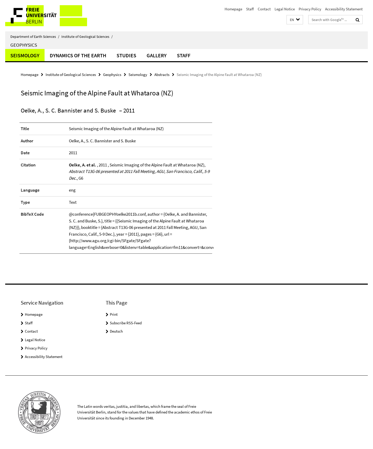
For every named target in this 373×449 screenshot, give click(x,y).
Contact (264, 8)
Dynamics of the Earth (78, 55)
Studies (126, 55)
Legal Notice (285, 8)
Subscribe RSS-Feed (126, 322)
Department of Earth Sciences (34, 36)
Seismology (24, 55)
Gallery (157, 55)
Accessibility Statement (344, 8)
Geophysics (23, 45)
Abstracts (161, 74)
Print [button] (114, 314)
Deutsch (116, 331)
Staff (250, 8)
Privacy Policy (310, 8)
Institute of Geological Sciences (87, 36)
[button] (294, 20)
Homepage (233, 8)
